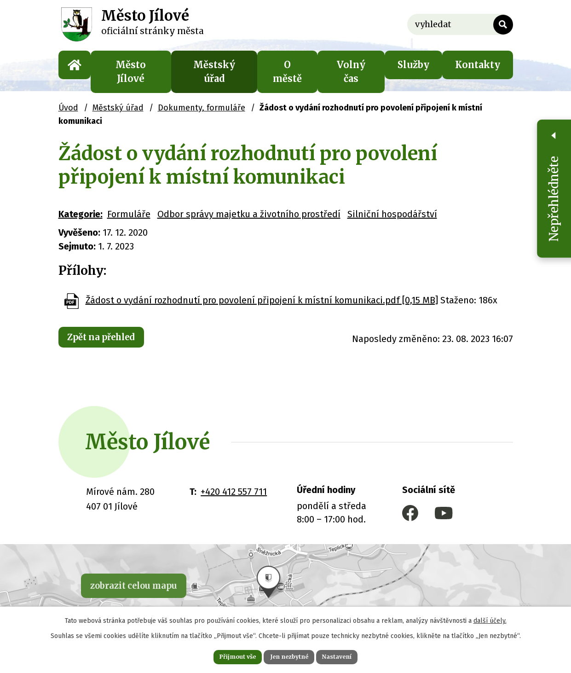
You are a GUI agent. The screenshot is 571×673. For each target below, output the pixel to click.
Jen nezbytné (289, 655)
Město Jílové (130, 71)
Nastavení (350, 655)
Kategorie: (80, 214)
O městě (287, 71)
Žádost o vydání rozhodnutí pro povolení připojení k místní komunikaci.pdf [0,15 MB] (262, 300)
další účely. (490, 618)
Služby (413, 64)
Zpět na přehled (109, 338)
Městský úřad (214, 71)
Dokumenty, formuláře (201, 108)
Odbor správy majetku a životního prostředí (248, 214)
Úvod (74, 65)
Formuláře (128, 214)
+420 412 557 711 (234, 491)
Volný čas (351, 71)
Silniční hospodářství (392, 214)
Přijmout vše (225, 655)
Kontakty (477, 64)
